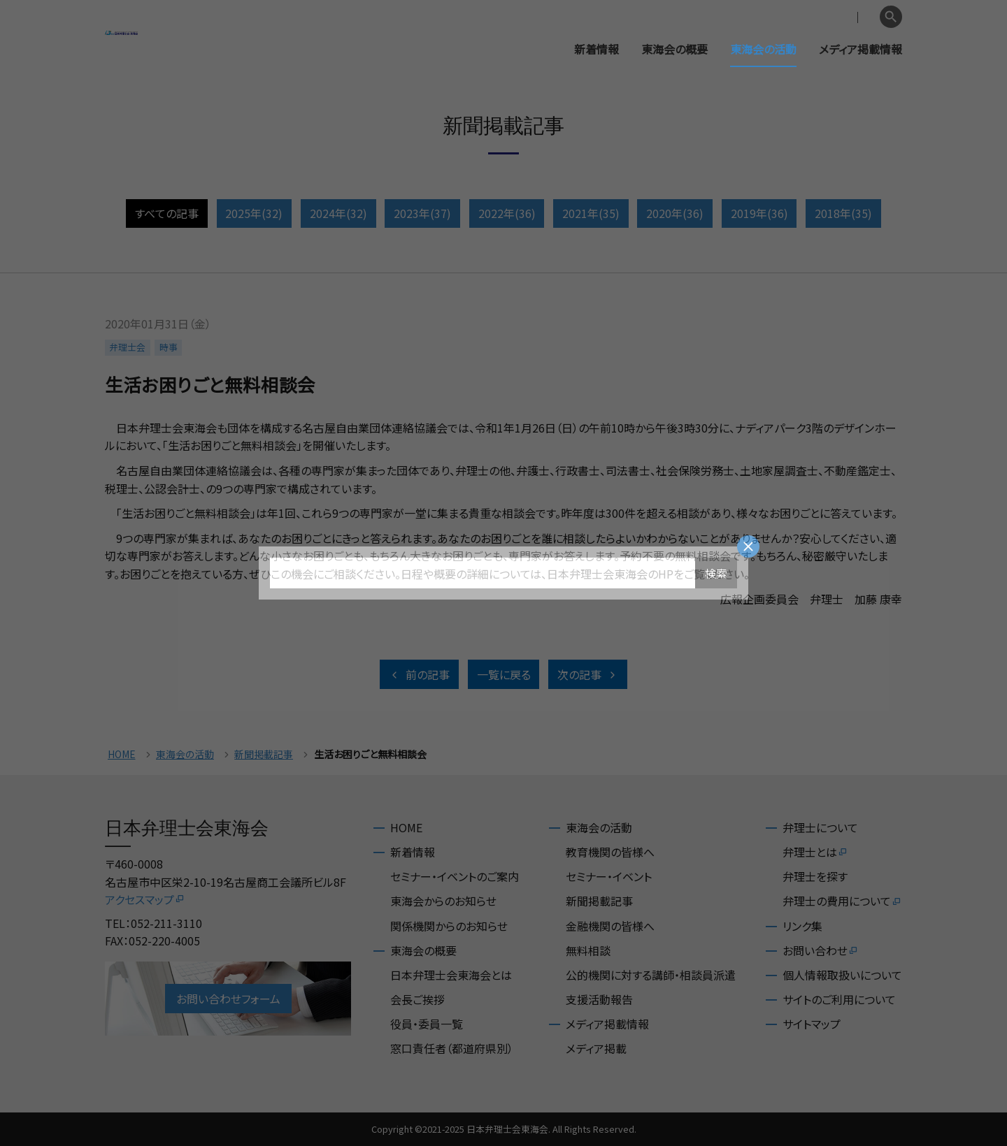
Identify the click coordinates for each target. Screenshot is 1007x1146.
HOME (122, 754)
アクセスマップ (145, 899)
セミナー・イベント (609, 876)
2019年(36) (759, 213)
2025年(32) (254, 213)
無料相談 (588, 950)
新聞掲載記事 (263, 754)
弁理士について (820, 827)
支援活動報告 (599, 999)
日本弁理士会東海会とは (451, 974)
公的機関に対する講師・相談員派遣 (651, 974)
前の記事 (419, 674)
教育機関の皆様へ (610, 852)
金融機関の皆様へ (610, 926)
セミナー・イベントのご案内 (454, 876)
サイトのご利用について (839, 999)
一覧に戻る (504, 674)
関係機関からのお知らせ (449, 926)
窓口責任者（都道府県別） (451, 1048)
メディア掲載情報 (860, 49)
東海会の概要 (674, 49)
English (854, 17)
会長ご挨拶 (417, 999)
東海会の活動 (763, 49)
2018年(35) (843, 213)
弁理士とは (815, 852)
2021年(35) (591, 213)
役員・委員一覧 (426, 1023)
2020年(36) (675, 213)
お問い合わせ (821, 950)
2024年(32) (338, 213)
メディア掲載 (596, 1048)
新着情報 (596, 49)
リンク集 (802, 926)
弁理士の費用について (842, 900)
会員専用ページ (785, 17)
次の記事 (587, 674)
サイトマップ (812, 1023)
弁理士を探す (815, 876)
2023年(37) (422, 213)
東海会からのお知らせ (443, 900)
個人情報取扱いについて (842, 974)
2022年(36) (507, 213)
